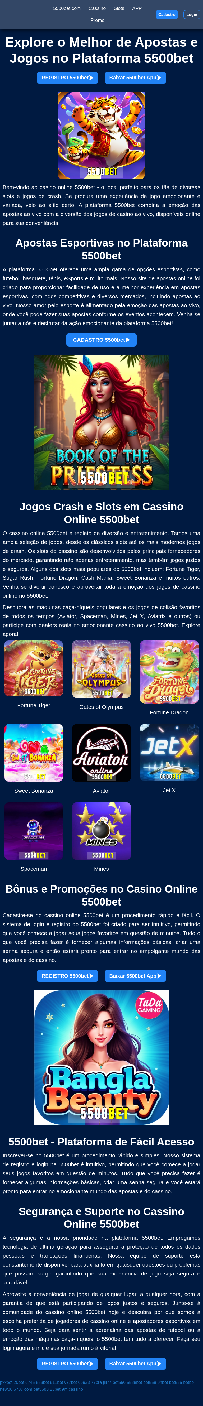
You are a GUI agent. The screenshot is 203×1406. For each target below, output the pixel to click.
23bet (55, 1402)
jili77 (107, 1395)
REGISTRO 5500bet (59, 79)
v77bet (70, 1395)
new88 (6, 1402)
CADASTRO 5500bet (101, 344)
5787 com (23, 1402)
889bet (42, 1395)
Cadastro (161, 14)
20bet (19, 1395)
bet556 (119, 1395)
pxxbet (6, 1395)
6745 (30, 1395)
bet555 (175, 1395)
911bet (56, 1395)
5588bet (134, 1395)
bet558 (149, 1395)
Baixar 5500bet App (144, 79)
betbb (188, 1395)
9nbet (162, 1395)
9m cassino (72, 1402)
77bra (96, 1395)
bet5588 (41, 1402)
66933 (84, 1395)
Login (190, 14)
